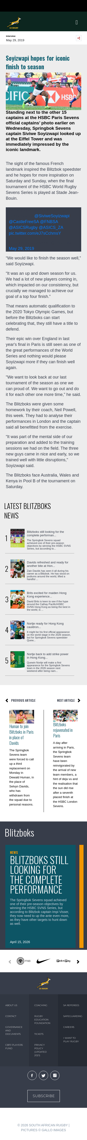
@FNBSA (49, 221)
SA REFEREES (71, 1005)
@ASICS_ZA (51, 227)
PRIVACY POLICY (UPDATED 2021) (40, 1050)
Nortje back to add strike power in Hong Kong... (47, 655)
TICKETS (38, 1034)
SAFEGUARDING (72, 1016)
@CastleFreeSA (24, 221)
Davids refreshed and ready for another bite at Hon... (47, 564)
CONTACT (10, 1016)
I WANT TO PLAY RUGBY (71, 1039)
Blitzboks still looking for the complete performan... (45, 533)
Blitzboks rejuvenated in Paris (63, 730)
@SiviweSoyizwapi (51, 216)
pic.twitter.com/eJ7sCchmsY (35, 233)
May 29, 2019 (21, 248)
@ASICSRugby (23, 227)
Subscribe (44, 1096)
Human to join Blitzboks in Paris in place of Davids (21, 734)
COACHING (40, 1005)
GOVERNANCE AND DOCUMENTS (14, 1031)
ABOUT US (11, 1005)
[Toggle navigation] (76, 22)
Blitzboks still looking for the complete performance (39, 875)
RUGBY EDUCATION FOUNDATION (42, 1020)
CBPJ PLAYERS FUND (14, 1046)
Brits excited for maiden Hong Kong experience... (47, 594)
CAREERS (68, 1027)
